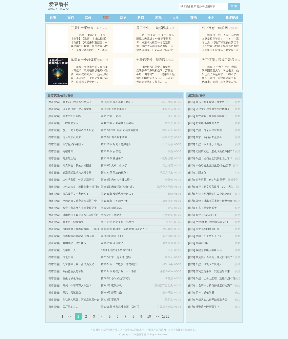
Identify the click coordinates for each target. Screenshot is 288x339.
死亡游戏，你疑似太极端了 (211, 116)
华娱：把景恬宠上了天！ (210, 236)
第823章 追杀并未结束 (114, 137)
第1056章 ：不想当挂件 (115, 200)
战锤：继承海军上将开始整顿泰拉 (215, 200)
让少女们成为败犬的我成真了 (213, 109)
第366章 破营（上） (112, 236)
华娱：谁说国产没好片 (209, 264)
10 (149, 316)
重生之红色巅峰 (72, 116)
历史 (123, 17)
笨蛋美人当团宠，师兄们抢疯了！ (215, 257)
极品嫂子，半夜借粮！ (76, 193)
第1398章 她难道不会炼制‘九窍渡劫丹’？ (124, 229)
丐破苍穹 (68, 151)
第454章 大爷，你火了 (114, 165)
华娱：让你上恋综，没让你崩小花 (215, 278)
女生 (176, 17)
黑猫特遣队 (202, 243)
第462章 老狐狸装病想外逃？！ (119, 186)
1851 (165, 316)
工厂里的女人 (70, 306)
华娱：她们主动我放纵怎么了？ (214, 158)
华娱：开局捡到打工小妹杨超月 (214, 193)
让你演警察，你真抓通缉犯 (78, 179)
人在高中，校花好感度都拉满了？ (215, 285)
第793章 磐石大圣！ (112, 292)
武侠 (88, 17)
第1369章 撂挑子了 (112, 158)
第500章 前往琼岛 (111, 207)
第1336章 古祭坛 (111, 151)
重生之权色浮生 (72, 278)
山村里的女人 (70, 123)
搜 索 (234, 6)
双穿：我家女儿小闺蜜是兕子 (80, 207)
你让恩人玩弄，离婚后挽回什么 (81, 299)
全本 (211, 17)
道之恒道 (68, 257)
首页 (53, 17)
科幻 (141, 17)
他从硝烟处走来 (72, 137)
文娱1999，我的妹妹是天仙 (212, 221)
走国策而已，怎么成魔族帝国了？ (215, 151)
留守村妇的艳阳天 (73, 144)
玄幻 (70, 17)
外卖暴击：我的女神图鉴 (77, 165)
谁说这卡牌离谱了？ (207, 306)
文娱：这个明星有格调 (209, 130)
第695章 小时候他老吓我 (115, 278)
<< (70, 316)
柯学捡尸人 (69, 250)
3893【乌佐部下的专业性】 (117, 250)
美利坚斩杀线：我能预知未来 (213, 271)
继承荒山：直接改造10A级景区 (81, 214)
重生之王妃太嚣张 (73, 221)
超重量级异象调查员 (207, 123)
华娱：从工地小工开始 (209, 144)
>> (157, 316)
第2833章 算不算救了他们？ (117, 101)
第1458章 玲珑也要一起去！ (117, 193)
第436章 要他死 (110, 299)
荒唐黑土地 (69, 158)
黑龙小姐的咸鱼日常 (207, 229)
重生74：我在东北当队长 (77, 101)
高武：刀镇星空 (72, 292)
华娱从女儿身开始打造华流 (211, 299)
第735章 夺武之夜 (111, 214)
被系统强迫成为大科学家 (77, 172)
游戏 (158, 17)
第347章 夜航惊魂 (111, 285)
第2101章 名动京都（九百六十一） (121, 221)
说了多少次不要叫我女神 (77, 109)
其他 (193, 17)
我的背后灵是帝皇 (73, 271)
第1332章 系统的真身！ (115, 172)
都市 (105, 17)
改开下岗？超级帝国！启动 (78, 130)
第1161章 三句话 (111, 116)
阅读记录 (231, 17)
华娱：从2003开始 (206, 214)
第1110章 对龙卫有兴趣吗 (116, 144)
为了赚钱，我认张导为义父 (78, 264)
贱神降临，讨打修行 (74, 243)
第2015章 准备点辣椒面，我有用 (120, 306)
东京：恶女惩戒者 (206, 207)
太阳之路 (201, 172)
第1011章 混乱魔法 (112, 243)
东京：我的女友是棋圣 (209, 137)
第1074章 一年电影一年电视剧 (119, 264)
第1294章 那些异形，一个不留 (119, 271)
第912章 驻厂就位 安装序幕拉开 (119, 130)
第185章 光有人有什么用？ (116, 179)
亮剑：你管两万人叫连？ (77, 285)
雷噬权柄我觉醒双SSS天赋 (78, 236)
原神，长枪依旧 (205, 292)
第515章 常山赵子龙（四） (116, 257)
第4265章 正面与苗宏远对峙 (117, 123)
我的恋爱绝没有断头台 (209, 250)
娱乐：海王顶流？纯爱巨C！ (212, 101)
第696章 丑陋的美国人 (114, 109)
